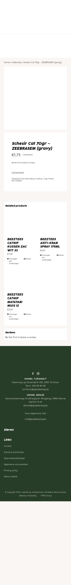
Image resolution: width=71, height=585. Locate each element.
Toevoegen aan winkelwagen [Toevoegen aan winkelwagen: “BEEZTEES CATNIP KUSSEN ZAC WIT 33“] (14, 261)
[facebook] (33, 373)
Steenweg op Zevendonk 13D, (35, 382)
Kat (22, 179)
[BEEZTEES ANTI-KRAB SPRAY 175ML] (52, 225)
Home (7, 62)
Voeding (38, 179)
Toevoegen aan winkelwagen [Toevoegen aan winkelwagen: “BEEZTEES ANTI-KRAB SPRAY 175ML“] (47, 257)
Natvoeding (29, 179)
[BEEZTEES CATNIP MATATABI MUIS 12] (19, 281)
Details (28, 259)
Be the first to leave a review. (23, 163)
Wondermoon (38, 492)
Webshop (17, 62)
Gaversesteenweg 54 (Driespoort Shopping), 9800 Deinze (35, 398)
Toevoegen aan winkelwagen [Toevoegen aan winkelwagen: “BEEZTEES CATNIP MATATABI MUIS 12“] (14, 316)
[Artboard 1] (35, 352)
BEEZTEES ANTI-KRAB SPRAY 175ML (50, 243)
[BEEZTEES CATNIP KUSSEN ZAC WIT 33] (19, 225)
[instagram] (38, 373)
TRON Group (44, 495)
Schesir (51, 179)
